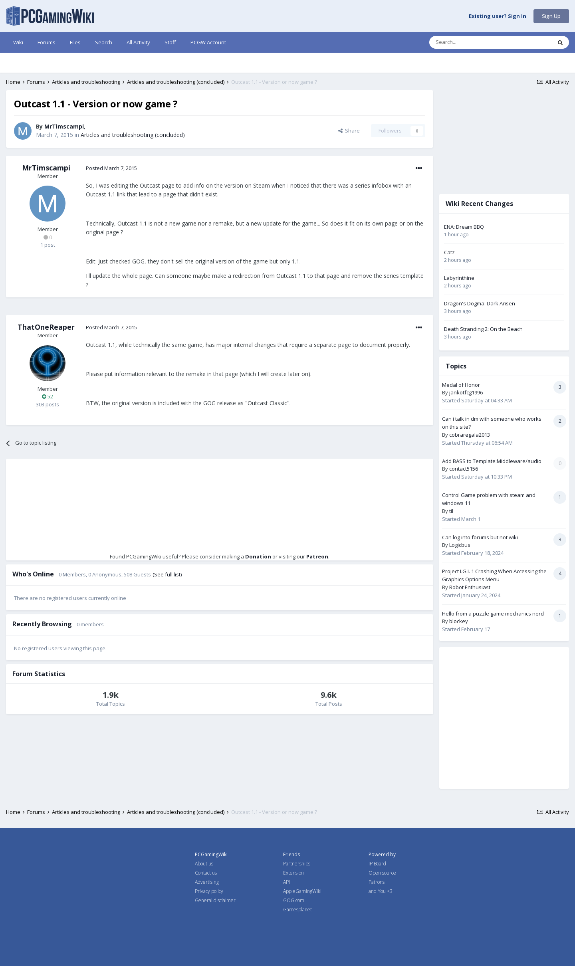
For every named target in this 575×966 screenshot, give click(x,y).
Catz (449, 252)
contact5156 (463, 468)
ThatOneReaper (46, 327)
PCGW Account (208, 42)
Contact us (206, 872)
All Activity (138, 42)
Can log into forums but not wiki (480, 537)
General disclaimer (215, 900)
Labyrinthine (459, 277)
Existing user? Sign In (497, 16)
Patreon (317, 556)
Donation (258, 556)
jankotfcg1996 (466, 392)
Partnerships (296, 863)
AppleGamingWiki (302, 891)
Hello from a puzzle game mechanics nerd (493, 613)
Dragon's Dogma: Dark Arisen (479, 303)
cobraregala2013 (469, 434)
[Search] (471, 42)
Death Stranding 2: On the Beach (483, 329)
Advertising (207, 882)
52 (47, 396)
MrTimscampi (64, 126)
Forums (47, 42)
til (451, 511)
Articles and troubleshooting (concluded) (133, 135)
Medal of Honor (461, 384)
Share (349, 130)
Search (103, 42)
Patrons (377, 882)
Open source (382, 872)
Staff (170, 42)
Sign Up (551, 16)
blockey (458, 621)
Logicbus (459, 544)
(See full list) (167, 574)
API (286, 882)
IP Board (377, 863)
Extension (293, 872)
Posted (111, 168)
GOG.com (293, 900)
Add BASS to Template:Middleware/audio (491, 461)
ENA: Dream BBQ (464, 226)
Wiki (18, 42)
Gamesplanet (297, 909)
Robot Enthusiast (469, 587)
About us (204, 863)
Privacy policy (209, 891)
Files (75, 42)
